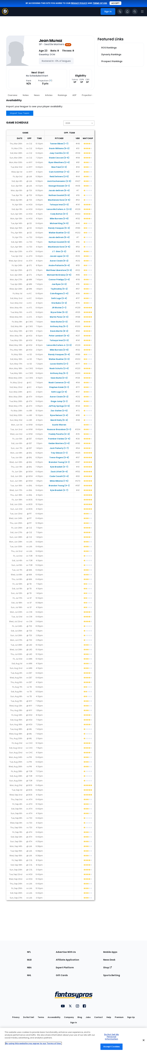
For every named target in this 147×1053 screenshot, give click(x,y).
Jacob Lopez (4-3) (59, 256)
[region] (73, 1040)
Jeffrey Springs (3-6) (59, 406)
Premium (119, 1017)
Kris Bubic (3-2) (59, 303)
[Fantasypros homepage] (5, 13)
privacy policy (79, 3)
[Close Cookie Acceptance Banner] (143, 1040)
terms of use (100, 3)
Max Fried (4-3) (59, 167)
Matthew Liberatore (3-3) (59, 270)
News (37, 95)
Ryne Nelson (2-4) (59, 415)
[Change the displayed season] (78, 123)
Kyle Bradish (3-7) (59, 466)
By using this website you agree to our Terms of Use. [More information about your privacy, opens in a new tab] (33, 1043)
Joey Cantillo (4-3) (59, 153)
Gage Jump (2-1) (59, 401)
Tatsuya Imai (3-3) (59, 204)
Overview (12, 95)
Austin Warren (59, 424)
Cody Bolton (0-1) (59, 214)
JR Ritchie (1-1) (59, 307)
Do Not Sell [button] (28, 1017)
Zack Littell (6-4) (59, 471)
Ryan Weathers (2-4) (59, 162)
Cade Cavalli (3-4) (59, 476)
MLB (29, 959)
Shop (107, 967)
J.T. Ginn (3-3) (59, 251)
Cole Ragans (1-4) (59, 293)
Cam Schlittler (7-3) (59, 172)
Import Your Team (19, 113)
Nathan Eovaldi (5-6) (59, 195)
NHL (29, 975)
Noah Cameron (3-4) (59, 382)
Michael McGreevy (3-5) (59, 275)
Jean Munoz (50, 40)
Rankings (62, 95)
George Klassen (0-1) (59, 185)
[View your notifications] (127, 11)
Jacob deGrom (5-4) (59, 190)
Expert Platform (65, 967)
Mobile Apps (110, 952)
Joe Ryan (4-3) (59, 284)
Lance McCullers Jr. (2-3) (59, 209)
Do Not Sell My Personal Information (111, 1036)
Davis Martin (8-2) (59, 331)
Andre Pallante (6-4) (59, 265)
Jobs (88, 1017)
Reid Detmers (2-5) (59, 176)
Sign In (73, 1022)
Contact (98, 1017)
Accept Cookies (111, 1046)
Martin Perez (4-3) (59, 317)
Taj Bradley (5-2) (59, 288)
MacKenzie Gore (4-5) (59, 200)
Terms (41, 1017)
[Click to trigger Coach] (120, 11)
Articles (48, 95)
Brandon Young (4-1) (59, 462)
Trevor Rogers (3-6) (59, 457)
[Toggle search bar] (135, 11)
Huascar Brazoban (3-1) (59, 429)
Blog (80, 1017)
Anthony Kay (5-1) (59, 326)
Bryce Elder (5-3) (59, 312)
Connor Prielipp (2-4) (59, 279)
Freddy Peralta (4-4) (59, 434)
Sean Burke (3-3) (59, 321)
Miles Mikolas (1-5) (59, 481)
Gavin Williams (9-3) (59, 148)
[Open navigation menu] (142, 11)
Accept (115, 3)
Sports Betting (111, 975)
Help (108, 1017)
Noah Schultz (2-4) (59, 368)
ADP (74, 95)
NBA (29, 967)
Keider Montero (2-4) (59, 443)
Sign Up (131, 1017)
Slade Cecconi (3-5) (59, 157)
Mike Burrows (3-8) (59, 218)
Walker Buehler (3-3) (59, 232)
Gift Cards (62, 975)
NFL (29, 952)
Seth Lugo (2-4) (59, 298)
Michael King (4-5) (59, 223)
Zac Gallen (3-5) (59, 410)
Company (69, 1017)
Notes (26, 95)
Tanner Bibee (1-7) (59, 143)
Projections (87, 95)
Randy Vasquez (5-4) (59, 228)
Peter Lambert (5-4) (59, 335)
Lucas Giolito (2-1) (59, 363)
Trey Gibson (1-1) (59, 452)
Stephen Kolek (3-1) (59, 387)
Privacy (15, 1017)
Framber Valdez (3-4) (59, 438)
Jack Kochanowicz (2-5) (59, 181)
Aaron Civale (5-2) (59, 260)
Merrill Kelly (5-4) (59, 420)
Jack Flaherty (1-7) (59, 448)
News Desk (109, 959)
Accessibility (54, 1017)
